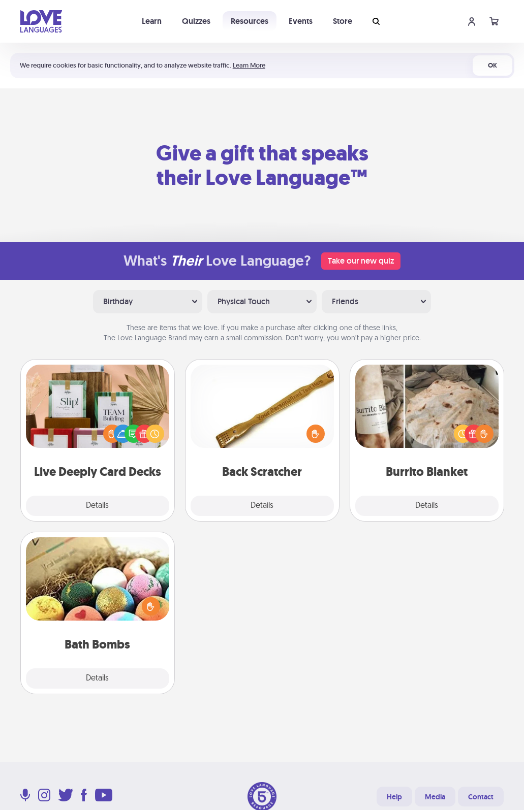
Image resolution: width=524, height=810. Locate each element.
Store (342, 21)
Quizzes (196, 21)
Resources (249, 21)
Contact (481, 796)
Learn (152, 21)
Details (97, 506)
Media (435, 796)
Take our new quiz (361, 260)
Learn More (249, 65)
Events (301, 21)
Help (394, 796)
